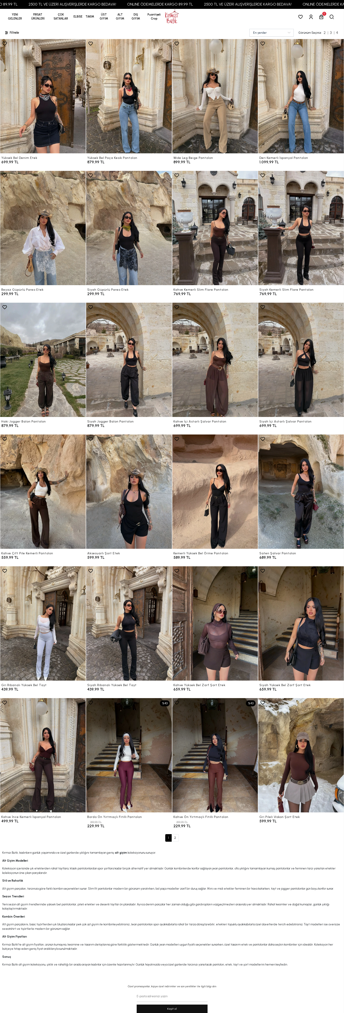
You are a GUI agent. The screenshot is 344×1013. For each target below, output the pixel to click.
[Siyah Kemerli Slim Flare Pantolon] (301, 228)
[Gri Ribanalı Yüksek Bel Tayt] (43, 623)
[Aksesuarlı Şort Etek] (129, 491)
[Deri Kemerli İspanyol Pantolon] (301, 96)
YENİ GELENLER (15, 16)
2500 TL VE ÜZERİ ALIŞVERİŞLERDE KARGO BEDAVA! (103, 4)
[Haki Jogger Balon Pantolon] (43, 360)
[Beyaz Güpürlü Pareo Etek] (43, 228)
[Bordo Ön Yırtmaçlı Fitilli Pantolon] (129, 755)
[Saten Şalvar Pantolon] (301, 491)
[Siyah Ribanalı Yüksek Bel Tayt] (129, 623)
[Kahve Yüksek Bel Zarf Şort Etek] (215, 623)
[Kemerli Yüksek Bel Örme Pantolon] (215, 491)
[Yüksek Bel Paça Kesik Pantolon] (129, 96)
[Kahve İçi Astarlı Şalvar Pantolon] (215, 360)
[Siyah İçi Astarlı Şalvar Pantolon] (301, 360)
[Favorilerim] (301, 17)
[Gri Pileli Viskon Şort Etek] (301, 755)
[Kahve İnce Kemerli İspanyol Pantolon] (43, 755)
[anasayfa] (172, 17)
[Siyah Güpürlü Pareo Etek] (129, 228)
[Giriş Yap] (311, 17)
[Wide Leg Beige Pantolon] (215, 96)
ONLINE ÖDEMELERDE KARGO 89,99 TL (191, 4)
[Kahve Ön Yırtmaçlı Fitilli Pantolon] (215, 755)
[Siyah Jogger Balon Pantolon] (129, 360)
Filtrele (11, 33)
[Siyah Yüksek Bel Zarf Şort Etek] (301, 623)
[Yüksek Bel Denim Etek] (43, 96)
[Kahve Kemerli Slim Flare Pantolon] (215, 228)
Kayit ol (172, 1008)
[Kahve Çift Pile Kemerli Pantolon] (43, 491)
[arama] (332, 17)
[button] (37, 16)
